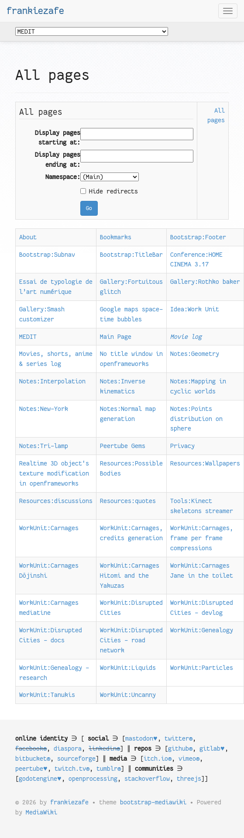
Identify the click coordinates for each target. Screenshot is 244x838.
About (28, 237)
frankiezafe (35, 11)
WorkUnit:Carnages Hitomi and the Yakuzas (129, 575)
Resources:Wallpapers (205, 463)
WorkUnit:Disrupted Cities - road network (131, 640)
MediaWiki (41, 812)
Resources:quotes (128, 500)
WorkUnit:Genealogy (201, 630)
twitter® (178, 738)
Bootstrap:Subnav (47, 254)
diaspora (68, 748)
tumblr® (108, 768)
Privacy (182, 445)
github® (180, 748)
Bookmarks (115, 237)
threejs (189, 778)
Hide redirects (109, 191)
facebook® (31, 748)
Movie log (186, 336)
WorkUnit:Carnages (49, 527)
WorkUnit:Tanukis (47, 694)
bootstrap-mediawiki (153, 802)
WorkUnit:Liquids (128, 667)
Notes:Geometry (194, 353)
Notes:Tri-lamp (43, 445)
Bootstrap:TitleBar (131, 254)
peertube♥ (31, 768)
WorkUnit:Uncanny (128, 694)
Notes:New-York (43, 408)
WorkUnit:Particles (201, 667)
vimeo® (189, 758)
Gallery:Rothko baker (205, 281)
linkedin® (104, 748)
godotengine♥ (40, 778)
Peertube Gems (122, 445)
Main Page (115, 336)
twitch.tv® (72, 768)
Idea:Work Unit (194, 309)
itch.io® (158, 758)
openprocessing (93, 778)
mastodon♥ (141, 738)
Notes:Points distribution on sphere (196, 418)
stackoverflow (147, 778)
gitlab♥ (212, 748)
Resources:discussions (56, 500)
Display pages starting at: (57, 137)
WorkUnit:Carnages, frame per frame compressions (201, 538)
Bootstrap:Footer (198, 237)
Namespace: (62, 176)
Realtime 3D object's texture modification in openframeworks (54, 473)
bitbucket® (32, 758)
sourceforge (76, 758)
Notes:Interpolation (52, 381)
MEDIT (28, 336)
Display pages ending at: (57, 159)
